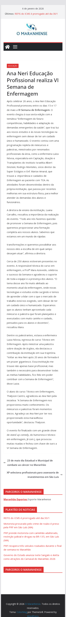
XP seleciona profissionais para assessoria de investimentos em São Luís (34, 474)
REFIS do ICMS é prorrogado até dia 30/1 (36, 13)
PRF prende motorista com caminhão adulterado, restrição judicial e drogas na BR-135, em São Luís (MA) (31, 536)
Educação (12, 66)
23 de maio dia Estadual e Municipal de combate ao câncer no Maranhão (28, 462)
